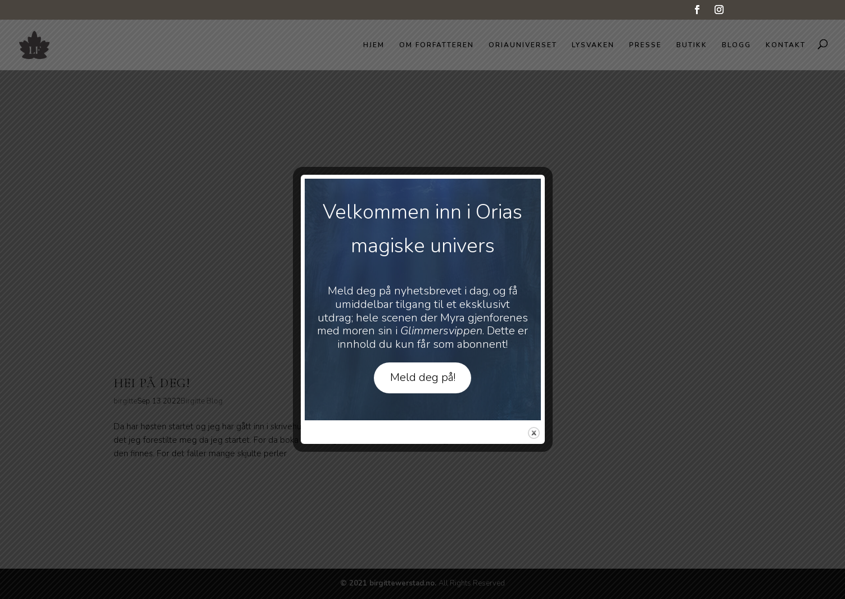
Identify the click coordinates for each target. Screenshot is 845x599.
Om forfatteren (436, 45)
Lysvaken (593, 45)
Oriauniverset (523, 45)
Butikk (691, 45)
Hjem (374, 45)
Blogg (736, 45)
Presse (645, 45)
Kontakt (786, 45)
